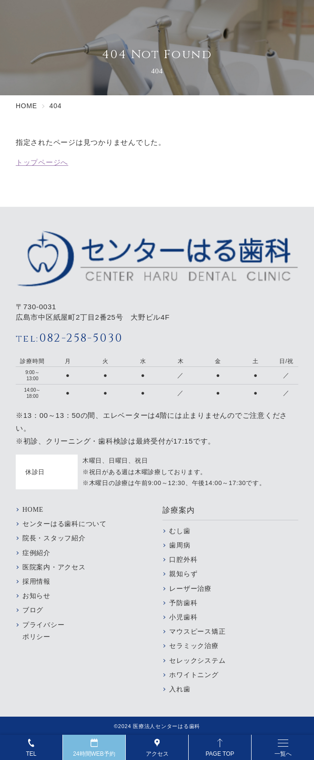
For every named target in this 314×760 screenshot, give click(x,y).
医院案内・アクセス (54, 567)
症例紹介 (36, 553)
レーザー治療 (190, 588)
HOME (32, 509)
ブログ (32, 610)
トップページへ (42, 162)
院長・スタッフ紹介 (54, 538)
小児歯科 (183, 617)
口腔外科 (183, 559)
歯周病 (179, 545)
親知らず (183, 574)
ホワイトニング (193, 675)
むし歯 (179, 531)
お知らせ (36, 595)
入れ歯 (179, 689)
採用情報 (36, 581)
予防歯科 (183, 603)
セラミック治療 (193, 645)
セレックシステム (197, 660)
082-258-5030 (69, 338)
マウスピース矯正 (197, 631)
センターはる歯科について (64, 523)
